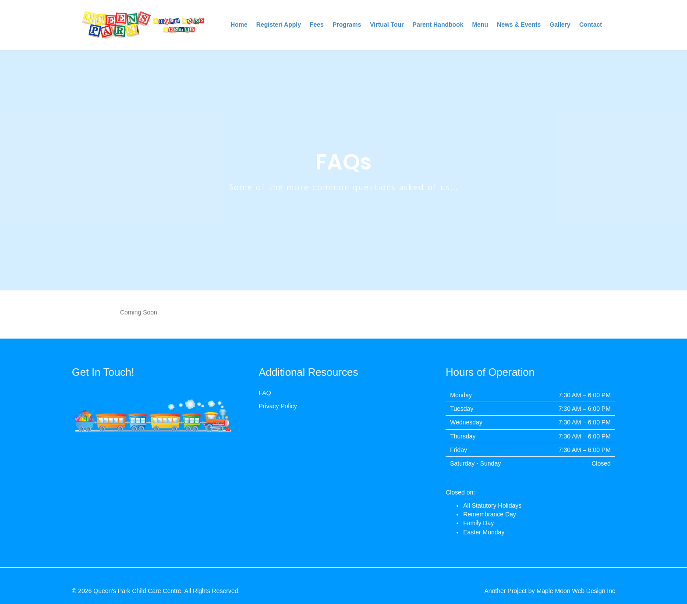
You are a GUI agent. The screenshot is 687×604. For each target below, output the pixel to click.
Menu (480, 24)
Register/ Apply (278, 24)
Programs (347, 24)
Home (239, 24)
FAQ (265, 392)
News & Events (519, 24)
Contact (590, 24)
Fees (317, 24)
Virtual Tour (387, 24)
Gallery (559, 24)
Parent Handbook (438, 24)
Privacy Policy (278, 406)
